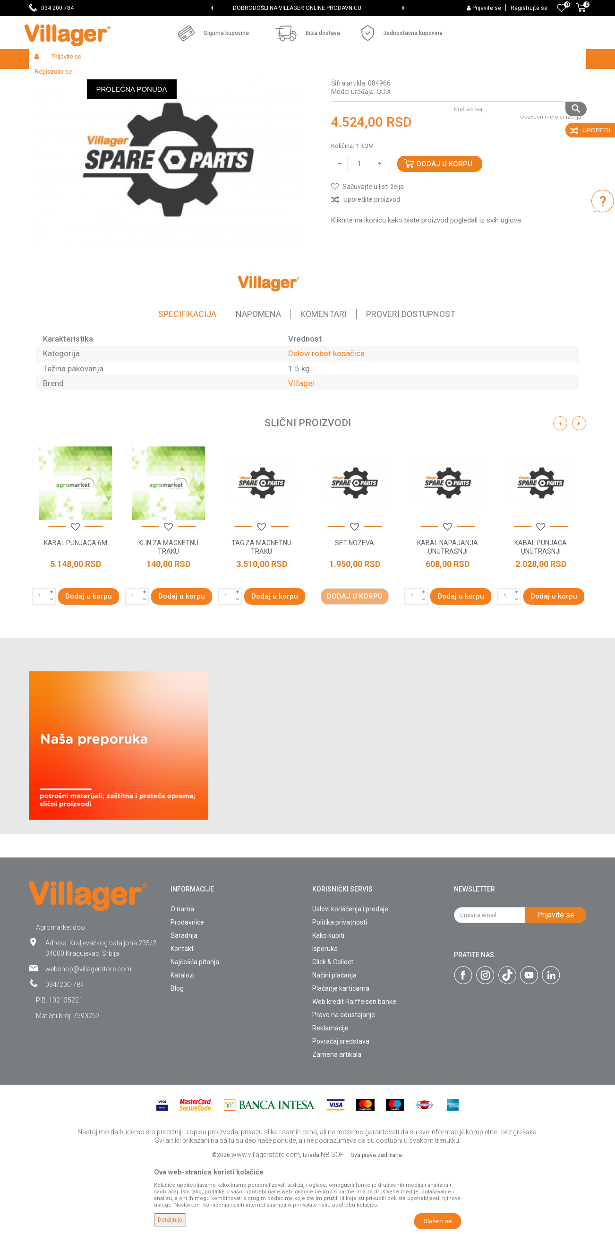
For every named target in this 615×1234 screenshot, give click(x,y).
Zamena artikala (336, 1123)
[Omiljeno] (561, 8)
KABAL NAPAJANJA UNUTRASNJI (447, 616)
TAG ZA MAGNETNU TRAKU (261, 616)
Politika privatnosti (339, 991)
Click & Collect (332, 1031)
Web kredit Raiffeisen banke (354, 1070)
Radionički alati (152, 79)
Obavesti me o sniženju (550, 185)
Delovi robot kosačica (300, 79)
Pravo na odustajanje (343, 1084)
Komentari (323, 383)
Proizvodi (85, 79)
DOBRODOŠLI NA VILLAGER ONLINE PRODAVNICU (307, 8)
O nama (182, 978)
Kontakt (182, 1017)
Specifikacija (187, 383)
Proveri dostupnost (410, 383)
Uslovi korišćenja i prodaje (350, 978)
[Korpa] (581, 12)
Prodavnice (187, 991)
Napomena (258, 383)
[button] (516, 79)
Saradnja (184, 1004)
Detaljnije (170, 1220)
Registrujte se (529, 8)
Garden (115, 79)
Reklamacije (330, 1097)
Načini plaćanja (334, 1044)
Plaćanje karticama (340, 1057)
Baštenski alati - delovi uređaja (221, 79)
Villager (301, 452)
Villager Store (47, 79)
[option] (307, 8)
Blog (177, 1057)
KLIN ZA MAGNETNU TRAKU (168, 616)
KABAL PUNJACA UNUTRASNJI (540, 616)
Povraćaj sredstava (340, 1110)
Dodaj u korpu (444, 233)
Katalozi (183, 1044)
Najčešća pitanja (195, 1031)
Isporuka (325, 1017)
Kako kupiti (328, 1004)
